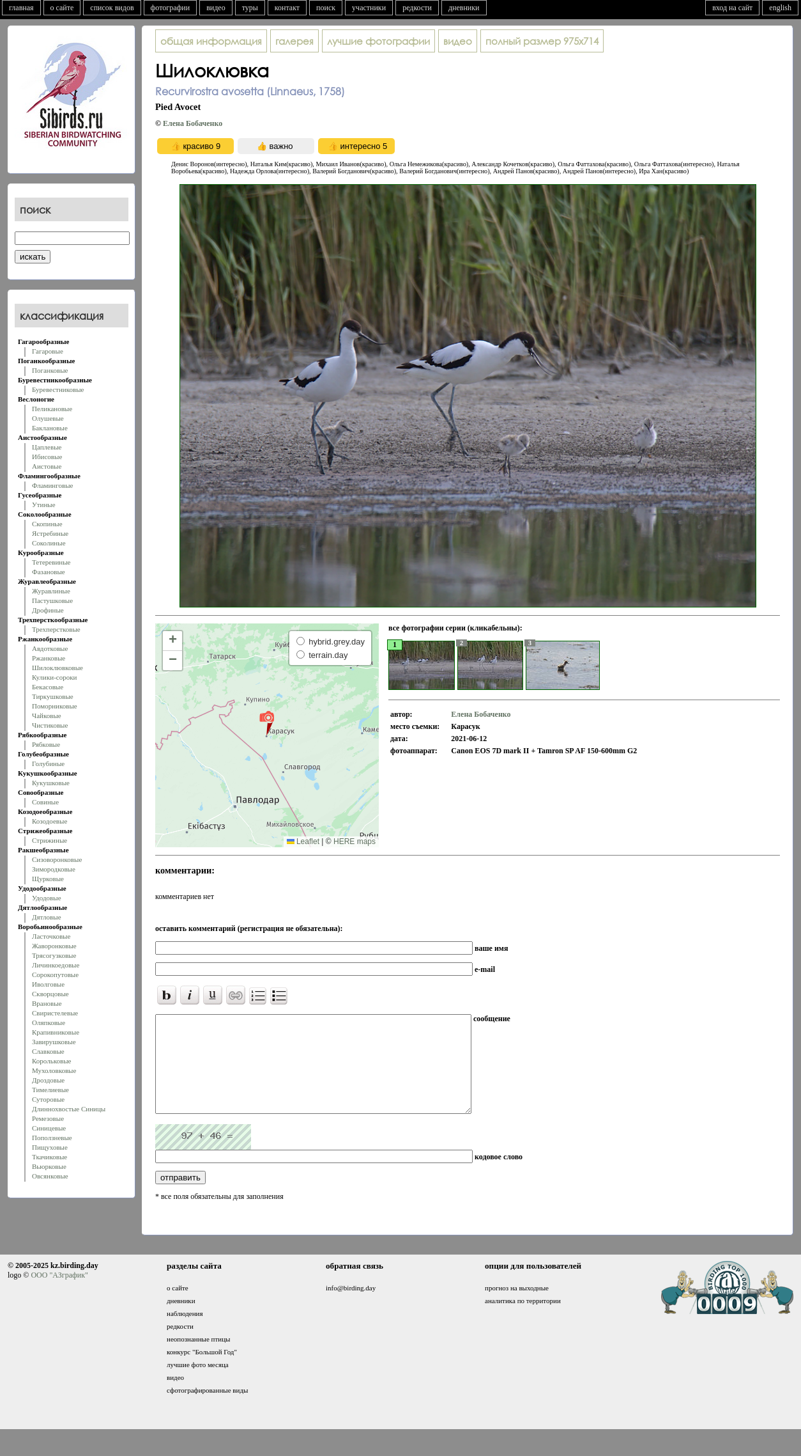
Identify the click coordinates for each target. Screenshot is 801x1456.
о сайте (62, 7)
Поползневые (52, 1137)
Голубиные (48, 763)
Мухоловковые (54, 1070)
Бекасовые (47, 687)
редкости (417, 7)
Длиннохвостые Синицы (68, 1109)
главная (21, 7)
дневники (464, 7)
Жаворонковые (54, 946)
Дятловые (46, 917)
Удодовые (46, 898)
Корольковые (51, 1061)
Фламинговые (52, 485)
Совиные (45, 802)
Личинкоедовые (55, 965)
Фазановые (48, 571)
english (780, 7)
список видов (112, 7)
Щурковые (48, 878)
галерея (294, 41)
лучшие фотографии (378, 41)
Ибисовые (47, 456)
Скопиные (47, 524)
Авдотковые (50, 648)
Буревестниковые (58, 389)
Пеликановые (52, 408)
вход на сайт (732, 7)
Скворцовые (50, 994)
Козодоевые (49, 821)
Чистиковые (50, 725)
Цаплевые (46, 447)
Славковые (48, 1051)
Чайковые (46, 715)
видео (215, 7)
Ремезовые (48, 1118)
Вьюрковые (49, 1166)
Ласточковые (51, 936)
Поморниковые (54, 706)
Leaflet (303, 841)
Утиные (44, 504)
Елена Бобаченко (192, 123)
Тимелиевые (50, 1089)
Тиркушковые (52, 696)
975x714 (542, 41)
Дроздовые (48, 1080)
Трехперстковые (56, 629)
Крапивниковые (55, 1032)
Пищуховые (50, 1147)
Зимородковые (53, 869)
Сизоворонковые (57, 859)
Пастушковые (52, 600)
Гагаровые (47, 351)
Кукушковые (51, 783)
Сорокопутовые (55, 974)
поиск (325, 7)
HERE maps (354, 841)
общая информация (211, 41)
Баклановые (50, 428)
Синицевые (49, 1128)
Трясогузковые (54, 955)
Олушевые (48, 418)
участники (369, 7)
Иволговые (48, 984)
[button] (266, 722)
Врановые (47, 1003)
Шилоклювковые (57, 667)
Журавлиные (51, 591)
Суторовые (48, 1099)
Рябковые (46, 744)
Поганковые (50, 370)
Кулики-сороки (54, 677)
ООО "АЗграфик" (59, 1294)
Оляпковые (48, 1022)
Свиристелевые (55, 1013)
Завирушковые (54, 1041)
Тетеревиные (51, 562)
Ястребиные (50, 533)
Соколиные (49, 543)
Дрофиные (48, 610)
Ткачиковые (49, 1157)
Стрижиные (49, 840)
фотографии (170, 7)
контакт (287, 7)
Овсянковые (50, 1176)
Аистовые (46, 466)
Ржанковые (48, 658)
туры (250, 7)
